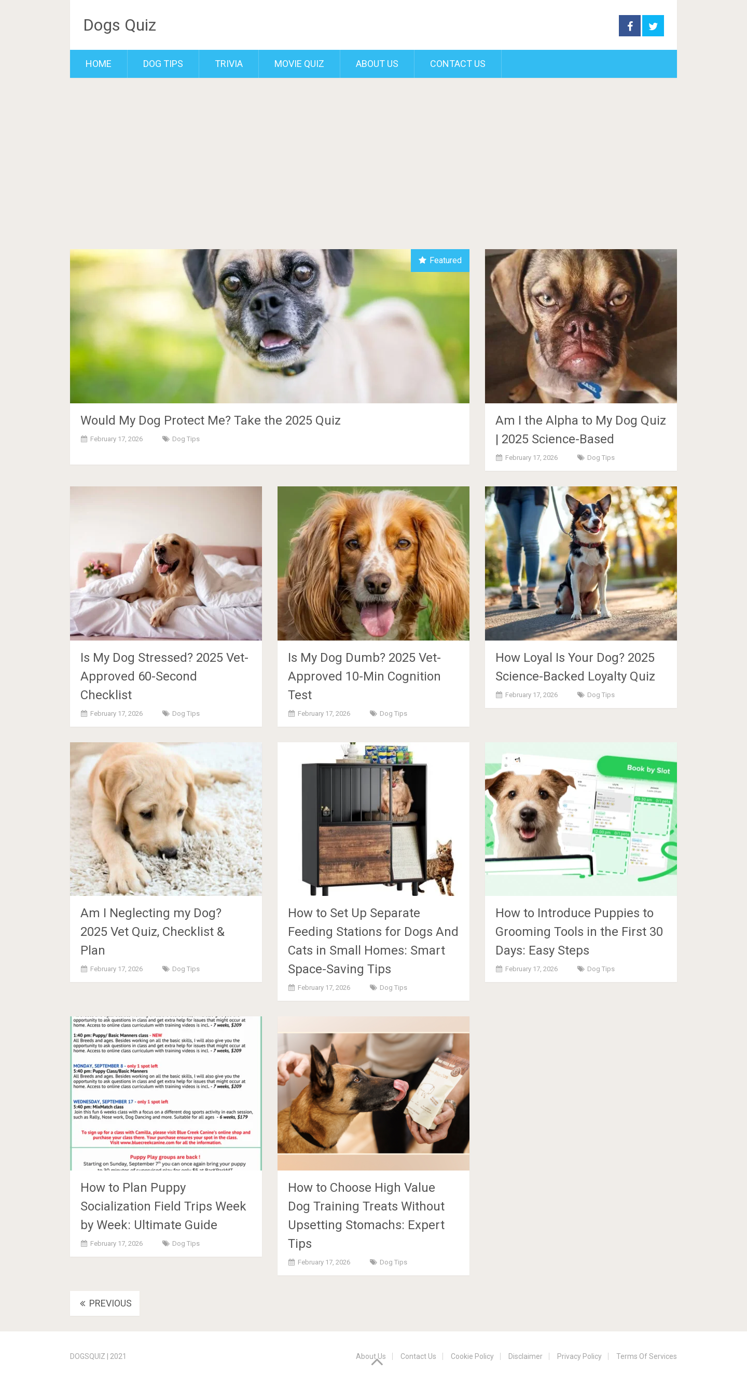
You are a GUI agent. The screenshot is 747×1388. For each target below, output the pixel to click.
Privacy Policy (579, 1356)
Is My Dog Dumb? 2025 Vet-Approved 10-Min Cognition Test (364, 676)
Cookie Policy (472, 1356)
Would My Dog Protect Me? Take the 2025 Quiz (210, 420)
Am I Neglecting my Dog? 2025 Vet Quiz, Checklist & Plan (152, 932)
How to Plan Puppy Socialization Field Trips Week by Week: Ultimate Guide (163, 1206)
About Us (377, 63)
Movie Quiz (299, 63)
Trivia (229, 63)
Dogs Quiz (119, 25)
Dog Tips (163, 63)
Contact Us (458, 63)
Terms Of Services (646, 1356)
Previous (105, 1303)
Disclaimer (525, 1356)
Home (99, 63)
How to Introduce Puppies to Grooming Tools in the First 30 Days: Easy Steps (579, 932)
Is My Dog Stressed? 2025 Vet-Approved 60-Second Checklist (164, 676)
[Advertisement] (373, 171)
